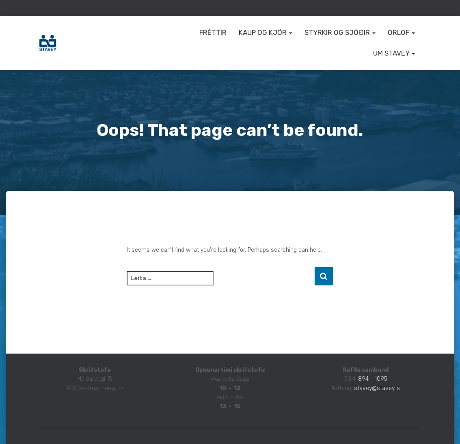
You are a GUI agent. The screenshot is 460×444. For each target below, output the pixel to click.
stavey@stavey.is (377, 388)
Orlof (401, 32)
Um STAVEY (394, 53)
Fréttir (213, 32)
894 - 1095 (372, 378)
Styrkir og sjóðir (340, 32)
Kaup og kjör (265, 32)
